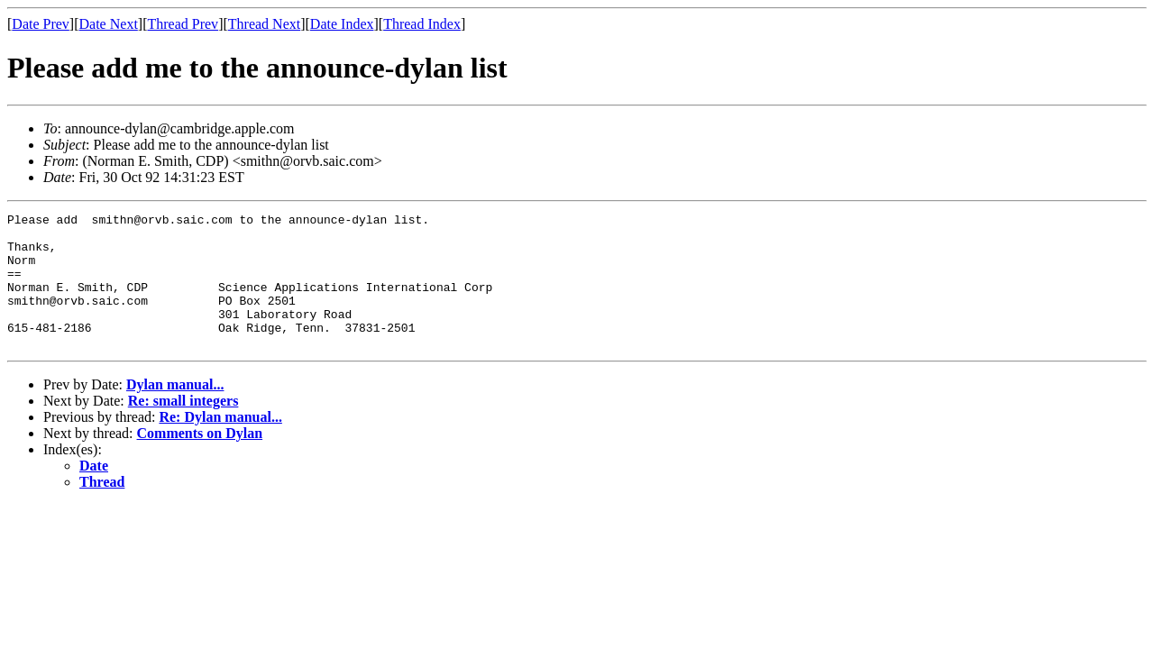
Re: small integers (183, 427)
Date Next (108, 24)
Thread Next (264, 24)
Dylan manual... (175, 411)
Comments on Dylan (200, 460)
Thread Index (422, 24)
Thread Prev (182, 24)
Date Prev (40, 24)
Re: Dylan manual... (220, 444)
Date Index (342, 24)
